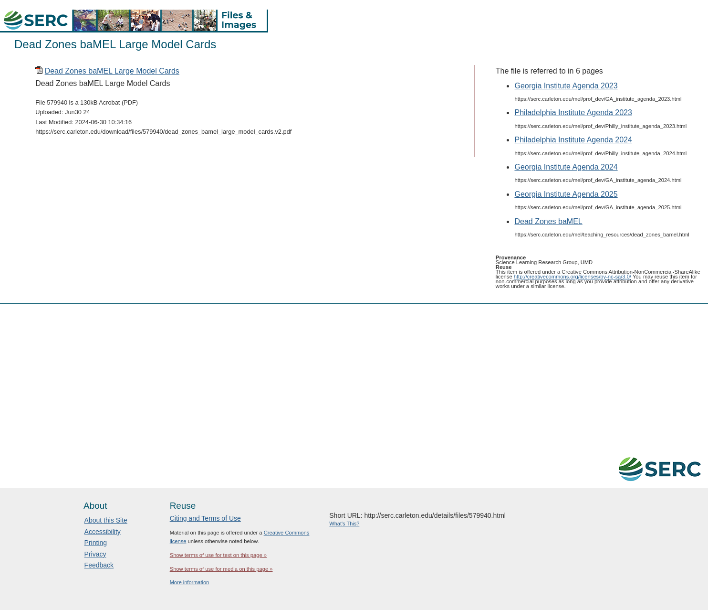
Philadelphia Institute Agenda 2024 (573, 140)
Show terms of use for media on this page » (221, 569)
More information (189, 582)
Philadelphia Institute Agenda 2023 (573, 112)
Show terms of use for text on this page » (218, 555)
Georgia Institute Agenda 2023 (565, 86)
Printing (95, 542)
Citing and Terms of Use (205, 518)
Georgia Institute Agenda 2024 (565, 167)
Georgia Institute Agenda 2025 (565, 194)
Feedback (99, 565)
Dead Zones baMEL (548, 221)
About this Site (105, 520)
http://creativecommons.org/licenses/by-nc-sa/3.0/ (572, 276)
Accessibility (102, 531)
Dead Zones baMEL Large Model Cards (112, 71)
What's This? (344, 523)
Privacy (95, 554)
